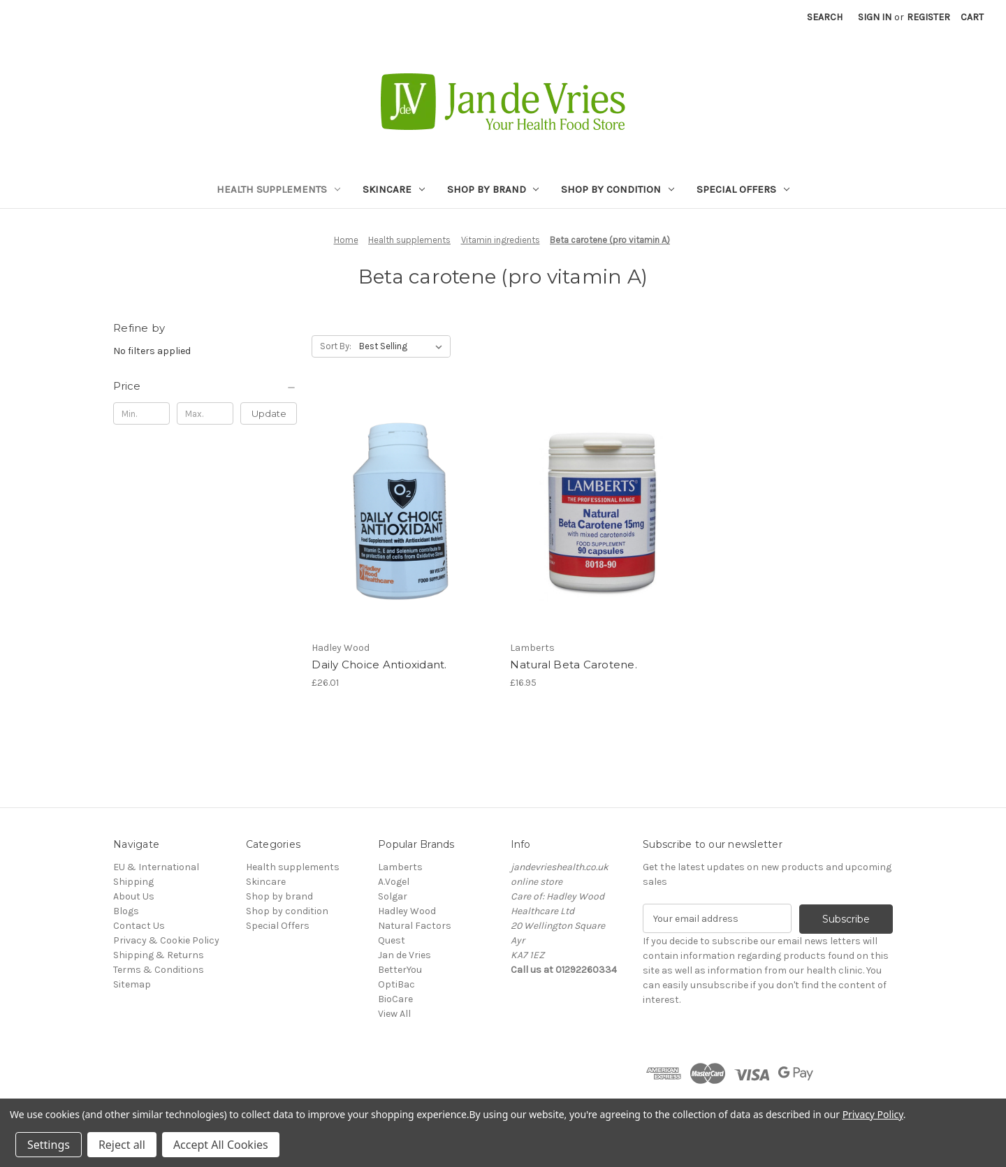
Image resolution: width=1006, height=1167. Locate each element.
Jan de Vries (404, 955)
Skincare (394, 189)
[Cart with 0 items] (972, 17)
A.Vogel (393, 882)
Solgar (392, 896)
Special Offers (743, 189)
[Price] (205, 386)
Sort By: (335, 346)
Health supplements (278, 189)
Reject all (122, 1144)
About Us (133, 896)
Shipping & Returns (158, 955)
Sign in (874, 17)
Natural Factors (414, 926)
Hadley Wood (407, 911)
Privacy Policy (873, 1114)
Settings (48, 1144)
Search (825, 17)
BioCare (395, 999)
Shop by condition (617, 189)
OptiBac (396, 984)
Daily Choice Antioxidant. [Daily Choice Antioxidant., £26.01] (379, 664)
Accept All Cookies (220, 1144)
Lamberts (400, 867)
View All (394, 1014)
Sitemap (132, 984)
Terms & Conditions (158, 970)
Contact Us (139, 926)
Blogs (126, 911)
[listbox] (403, 346)
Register (928, 17)
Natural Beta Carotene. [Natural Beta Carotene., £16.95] (573, 664)
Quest (391, 940)
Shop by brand (493, 189)
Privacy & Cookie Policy (166, 940)
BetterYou (400, 970)
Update (269, 413)
